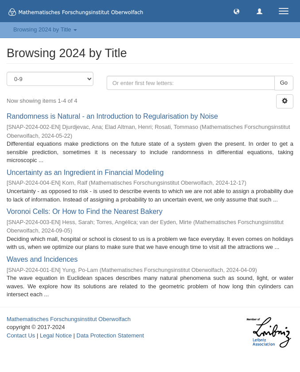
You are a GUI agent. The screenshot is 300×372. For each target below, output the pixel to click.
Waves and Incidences (42, 259)
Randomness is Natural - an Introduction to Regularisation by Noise (112, 116)
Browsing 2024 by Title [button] (45, 29)
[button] (236, 11)
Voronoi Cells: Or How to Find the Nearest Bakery (84, 211)
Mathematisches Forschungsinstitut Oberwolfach (69, 319)
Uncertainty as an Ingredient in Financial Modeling (85, 172)
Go (284, 82)
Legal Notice (56, 335)
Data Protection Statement (110, 335)
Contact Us (21, 335)
